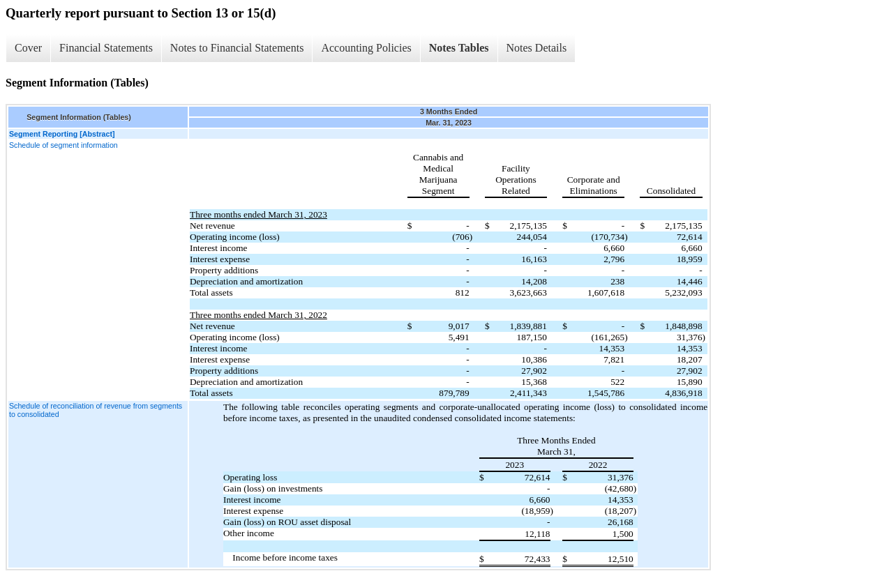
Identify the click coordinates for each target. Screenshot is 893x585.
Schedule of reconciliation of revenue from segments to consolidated (95, 410)
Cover (28, 48)
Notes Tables (459, 48)
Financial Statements (106, 48)
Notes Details (536, 48)
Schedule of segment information (63, 145)
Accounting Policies (366, 48)
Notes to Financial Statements (237, 48)
